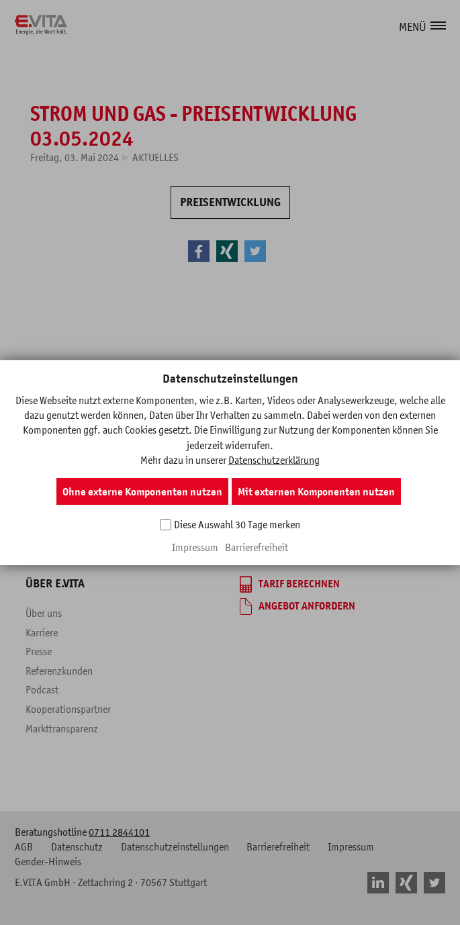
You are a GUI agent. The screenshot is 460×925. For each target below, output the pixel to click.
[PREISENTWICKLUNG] (230, 202)
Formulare (47, 463)
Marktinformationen (67, 483)
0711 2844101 (119, 832)
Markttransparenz (62, 728)
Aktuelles (155, 157)
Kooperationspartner (68, 709)
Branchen (259, 501)
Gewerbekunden (284, 433)
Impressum (351, 846)
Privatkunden (170, 433)
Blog (142, 521)
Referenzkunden (59, 671)
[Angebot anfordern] (297, 606)
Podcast (42, 689)
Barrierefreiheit (278, 846)
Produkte (151, 483)
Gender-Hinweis (48, 861)
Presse (39, 651)
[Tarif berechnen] (290, 584)
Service (46, 433)
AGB (24, 846)
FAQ (34, 521)
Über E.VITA (55, 583)
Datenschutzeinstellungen (175, 846)
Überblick (152, 463)
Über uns (44, 613)
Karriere (42, 632)
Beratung (258, 521)
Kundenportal (54, 501)
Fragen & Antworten (173, 501)
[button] (439, 25)
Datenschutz (77, 846)
